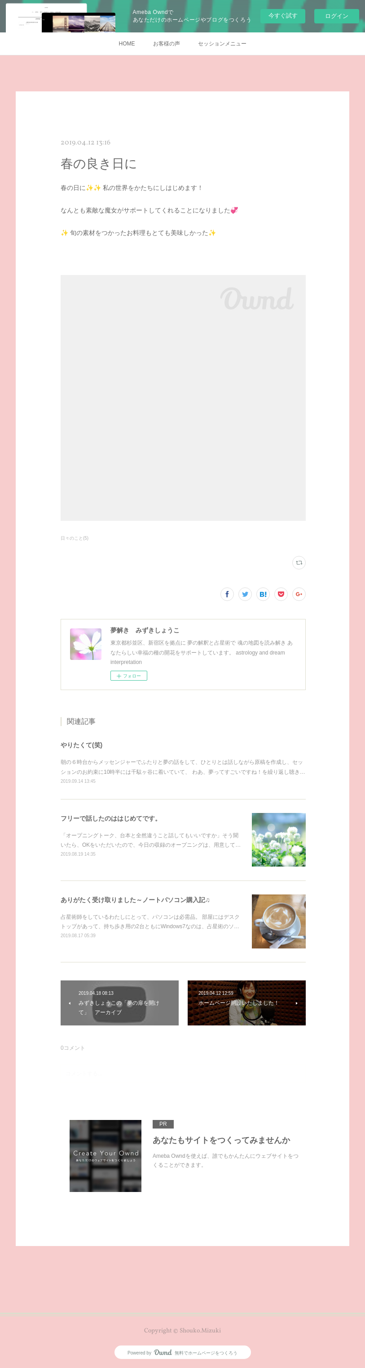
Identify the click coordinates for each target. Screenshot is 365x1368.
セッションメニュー (222, 44)
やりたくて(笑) (81, 745)
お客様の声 (166, 44)
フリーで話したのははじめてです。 (111, 818)
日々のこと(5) (74, 538)
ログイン (336, 16)
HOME (127, 44)
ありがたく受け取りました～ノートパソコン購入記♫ (135, 899)
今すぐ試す (283, 15)
